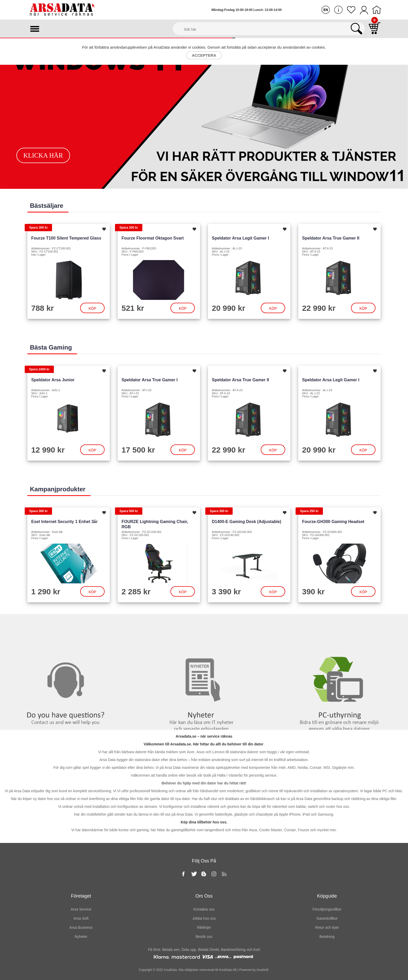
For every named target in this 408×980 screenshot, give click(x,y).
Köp (92, 308)
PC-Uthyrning (340, 624)
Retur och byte (327, 927)
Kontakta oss (68, 624)
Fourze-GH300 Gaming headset (333, 521)
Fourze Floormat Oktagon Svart (153, 238)
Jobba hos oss (204, 918)
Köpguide (327, 896)
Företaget (81, 896)
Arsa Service (81, 909)
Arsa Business (81, 927)
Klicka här (43, 155)
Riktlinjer (204, 927)
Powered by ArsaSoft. (253, 970)
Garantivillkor (327, 918)
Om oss (204, 896)
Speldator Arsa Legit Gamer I (240, 238)
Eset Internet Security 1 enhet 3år (64, 521)
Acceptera (204, 55)
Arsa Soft (81, 918)
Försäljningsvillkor (327, 909)
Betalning (326, 936)
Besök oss (204, 936)
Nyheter (204, 624)
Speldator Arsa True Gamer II (330, 238)
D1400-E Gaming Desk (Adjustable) (246, 521)
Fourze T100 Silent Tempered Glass (66, 238)
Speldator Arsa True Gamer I (149, 380)
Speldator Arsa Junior (53, 380)
